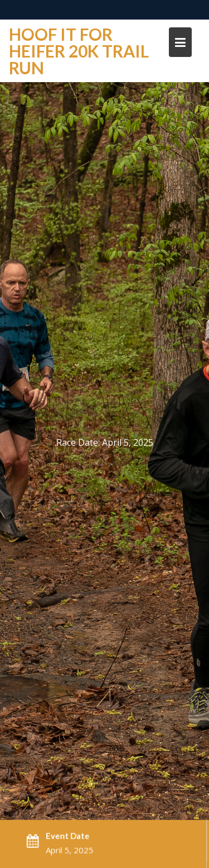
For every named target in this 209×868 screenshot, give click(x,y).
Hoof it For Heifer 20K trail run (79, 51)
